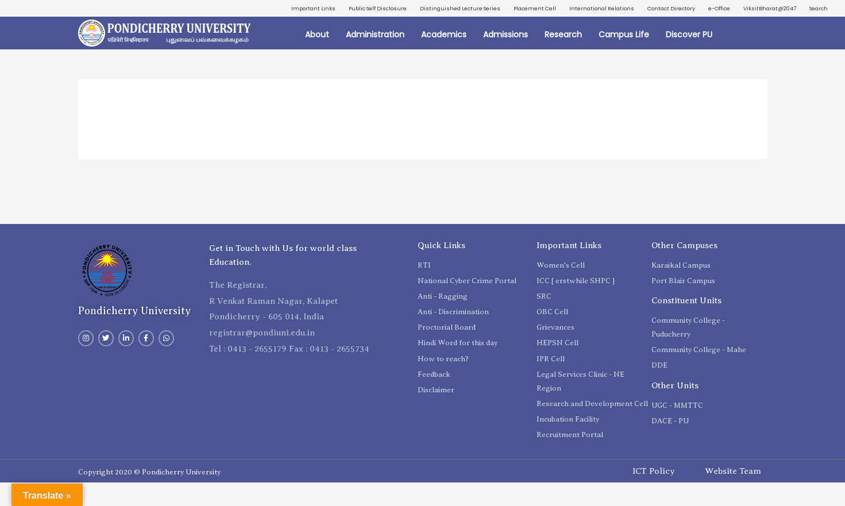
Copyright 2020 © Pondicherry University (149, 495)
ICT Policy (653, 494)
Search (815, 29)
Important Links (330, 9)
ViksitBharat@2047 (756, 29)
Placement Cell (593, 9)
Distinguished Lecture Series (505, 9)
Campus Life (624, 57)
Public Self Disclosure (407, 9)
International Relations (672, 9)
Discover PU (689, 57)
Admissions (505, 57)
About (317, 57)
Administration (375, 57)
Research (563, 57)
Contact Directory (755, 9)
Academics (443, 57)
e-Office (814, 9)
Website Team (733, 494)
